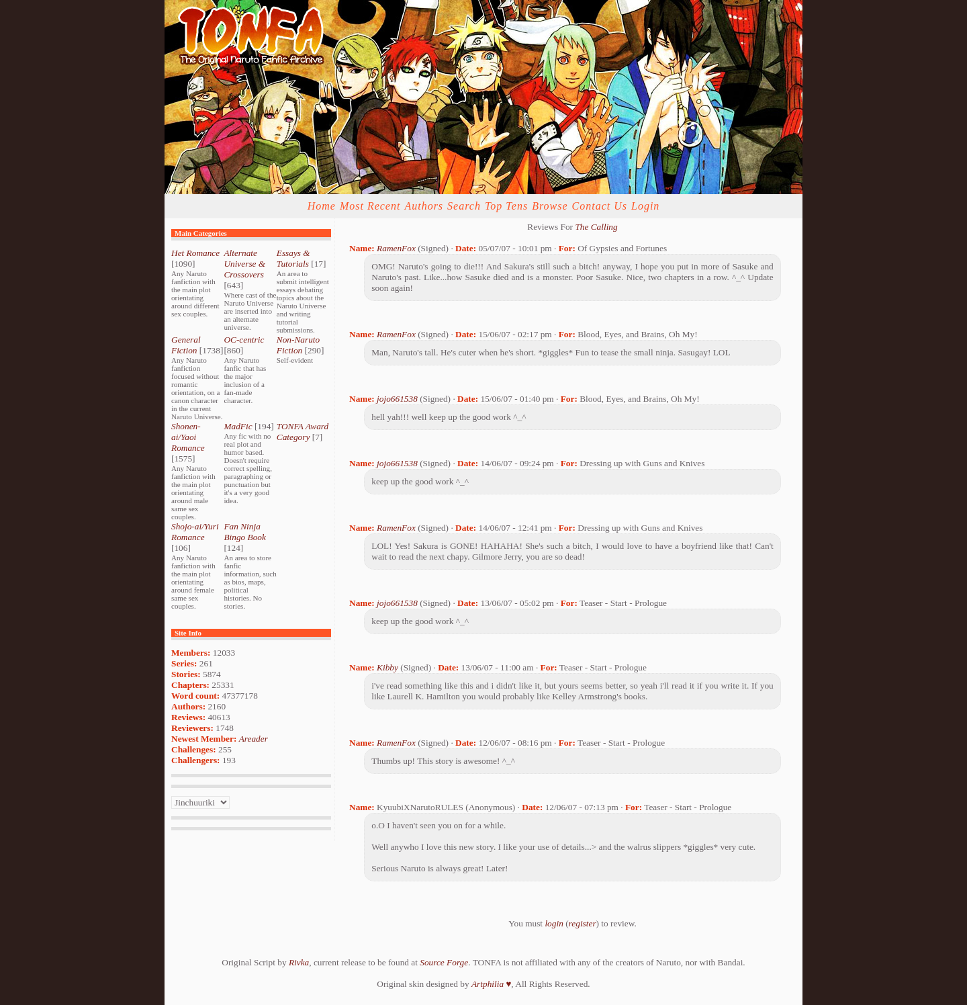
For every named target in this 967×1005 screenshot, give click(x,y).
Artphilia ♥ (491, 984)
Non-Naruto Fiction (298, 345)
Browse (549, 206)
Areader (253, 739)
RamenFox (396, 248)
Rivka (299, 962)
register (582, 923)
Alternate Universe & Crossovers (244, 263)
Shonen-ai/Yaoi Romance (188, 437)
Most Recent (370, 206)
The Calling (596, 227)
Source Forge (444, 962)
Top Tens (506, 206)
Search (464, 206)
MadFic (238, 426)
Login (645, 206)
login (554, 923)
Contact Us (599, 206)
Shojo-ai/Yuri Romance (195, 531)
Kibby (387, 667)
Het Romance (195, 253)
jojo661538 (397, 399)
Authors (423, 206)
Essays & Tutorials (293, 258)
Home (322, 206)
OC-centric (244, 340)
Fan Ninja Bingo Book (245, 531)
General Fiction (186, 345)
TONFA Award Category (302, 431)
